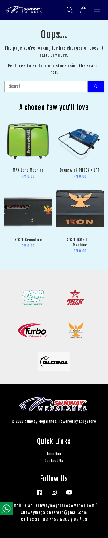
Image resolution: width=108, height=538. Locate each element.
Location (54, 454)
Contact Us (54, 461)
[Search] (46, 86)
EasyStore (87, 421)
